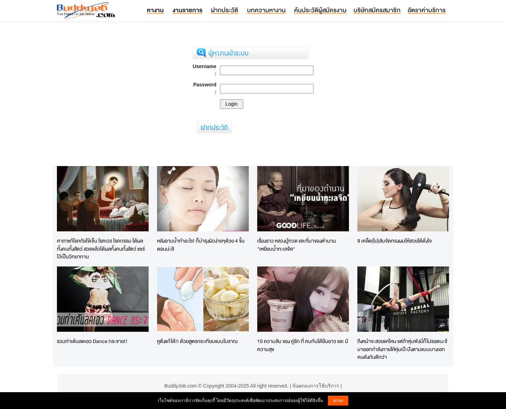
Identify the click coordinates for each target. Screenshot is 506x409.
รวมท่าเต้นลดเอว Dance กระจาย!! (92, 341)
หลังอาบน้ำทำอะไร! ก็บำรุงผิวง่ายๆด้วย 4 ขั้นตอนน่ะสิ (201, 245)
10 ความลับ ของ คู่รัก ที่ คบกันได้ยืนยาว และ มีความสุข (302, 345)
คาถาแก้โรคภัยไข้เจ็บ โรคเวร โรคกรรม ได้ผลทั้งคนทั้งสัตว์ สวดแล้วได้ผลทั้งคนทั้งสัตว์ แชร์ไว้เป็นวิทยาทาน (101, 248)
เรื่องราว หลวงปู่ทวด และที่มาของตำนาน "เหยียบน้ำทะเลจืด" (296, 245)
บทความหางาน (266, 10)
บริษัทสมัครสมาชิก (377, 10)
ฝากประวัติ (224, 10)
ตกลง (338, 400)
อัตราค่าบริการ (427, 10)
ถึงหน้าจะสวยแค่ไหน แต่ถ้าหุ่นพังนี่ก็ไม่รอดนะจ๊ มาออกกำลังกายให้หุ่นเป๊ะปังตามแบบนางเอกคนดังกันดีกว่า (402, 349)
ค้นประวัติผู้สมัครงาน (320, 10)
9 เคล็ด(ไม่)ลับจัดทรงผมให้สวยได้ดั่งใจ (394, 241)
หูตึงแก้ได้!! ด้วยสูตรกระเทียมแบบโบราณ (197, 341)
